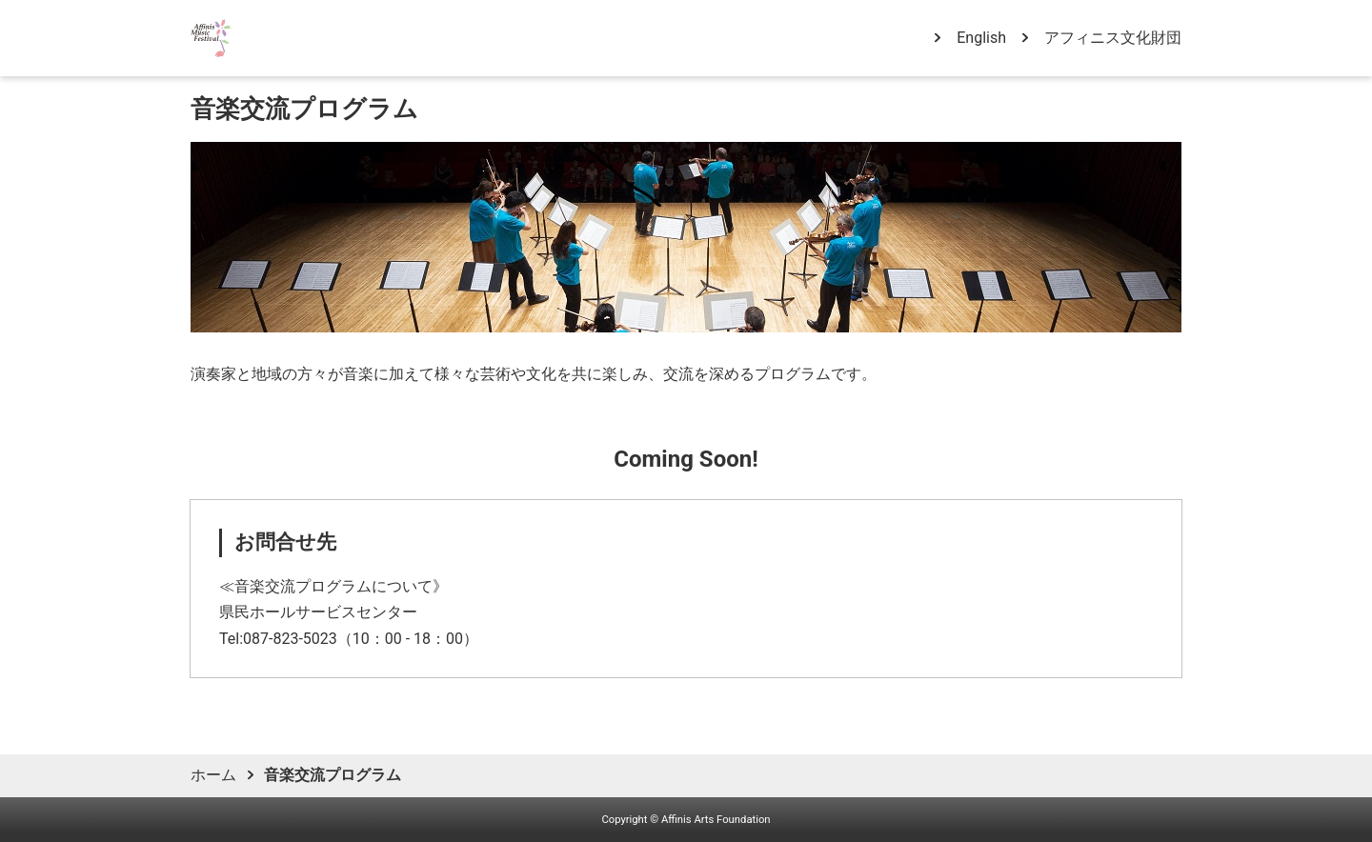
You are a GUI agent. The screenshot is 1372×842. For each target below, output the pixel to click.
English (981, 38)
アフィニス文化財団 (1112, 38)
